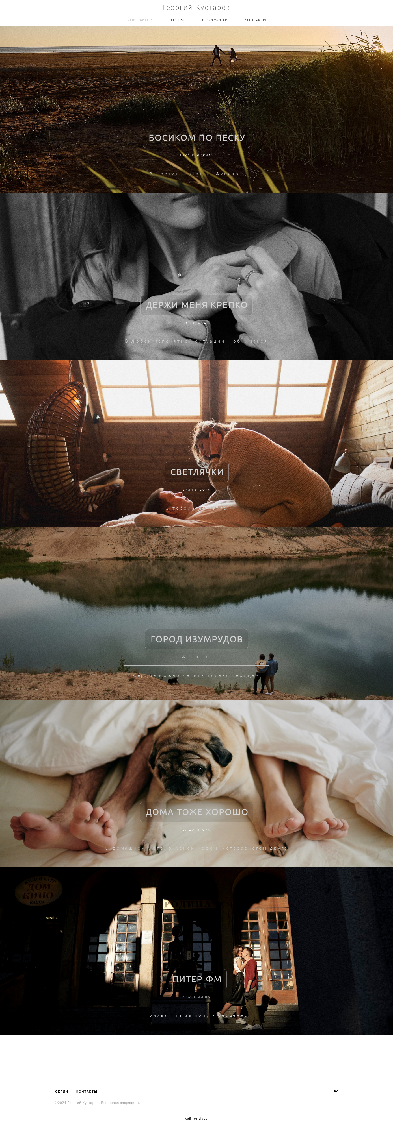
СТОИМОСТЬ (215, 19)
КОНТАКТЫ (255, 19)
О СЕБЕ (178, 19)
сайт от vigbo (196, 1117)
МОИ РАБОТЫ (140, 19)
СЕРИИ (61, 1090)
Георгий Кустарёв (196, 6)
